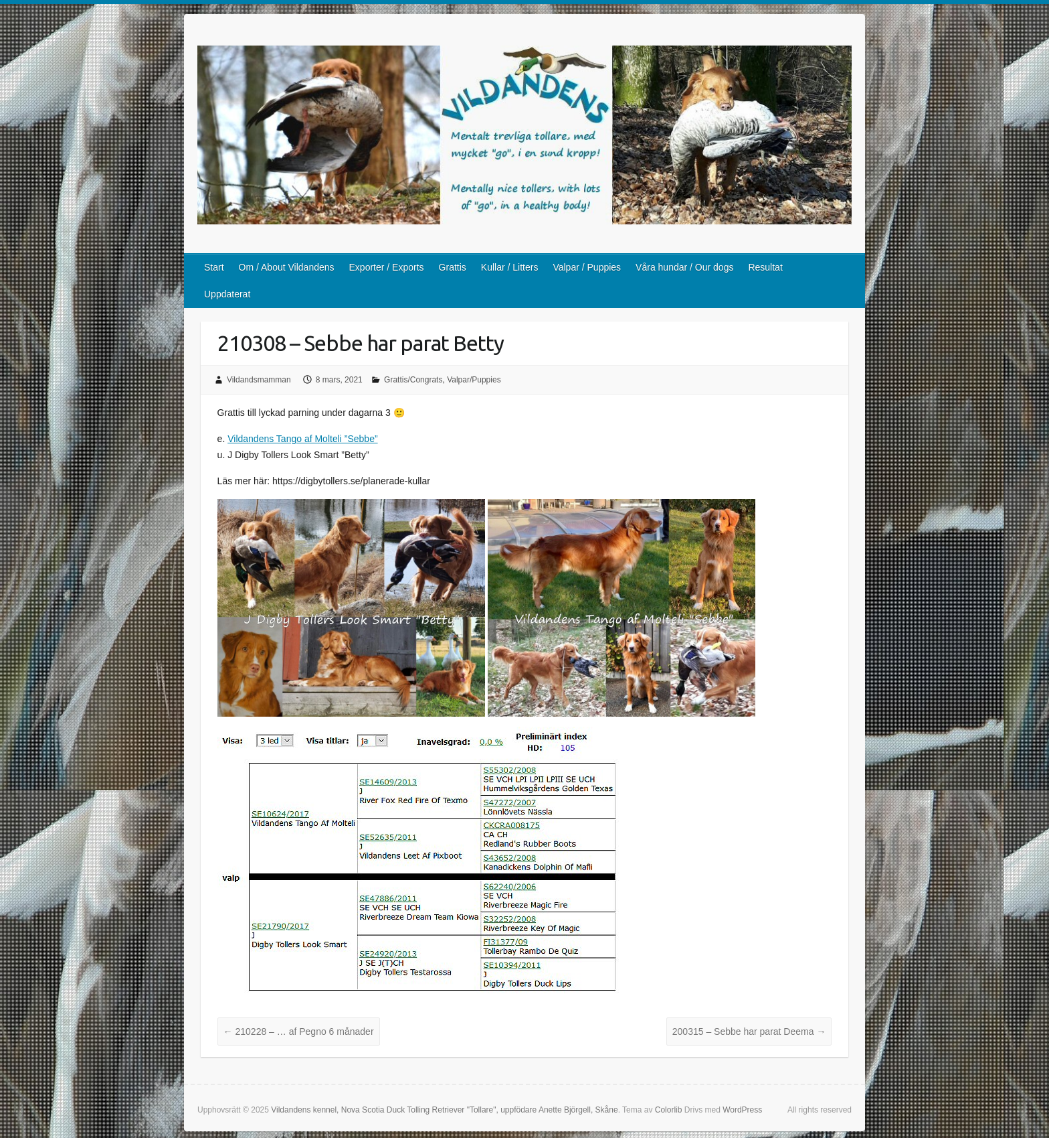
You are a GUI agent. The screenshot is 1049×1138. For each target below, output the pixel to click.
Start (214, 267)
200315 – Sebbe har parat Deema (749, 1031)
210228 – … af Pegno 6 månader (298, 1031)
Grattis (452, 267)
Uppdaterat (227, 294)
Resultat (765, 267)
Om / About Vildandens (287, 267)
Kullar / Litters (510, 267)
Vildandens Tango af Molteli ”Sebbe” (302, 438)
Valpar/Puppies (474, 379)
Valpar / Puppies (587, 267)
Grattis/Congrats (413, 379)
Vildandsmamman (259, 379)
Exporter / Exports (386, 267)
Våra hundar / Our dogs (684, 267)
